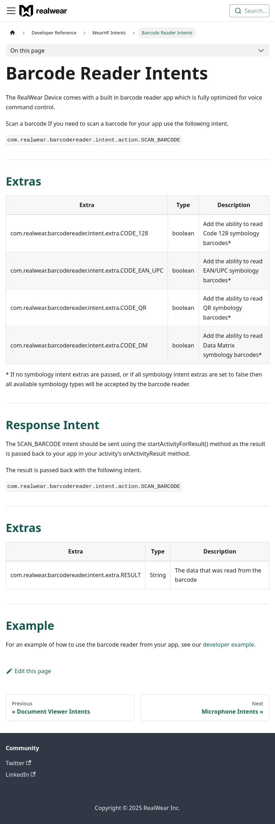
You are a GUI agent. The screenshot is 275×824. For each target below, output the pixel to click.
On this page (27, 50)
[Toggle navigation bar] (11, 10)
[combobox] (249, 10)
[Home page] (12, 32)
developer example (228, 644)
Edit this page (28, 671)
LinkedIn (20, 775)
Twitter (18, 763)
